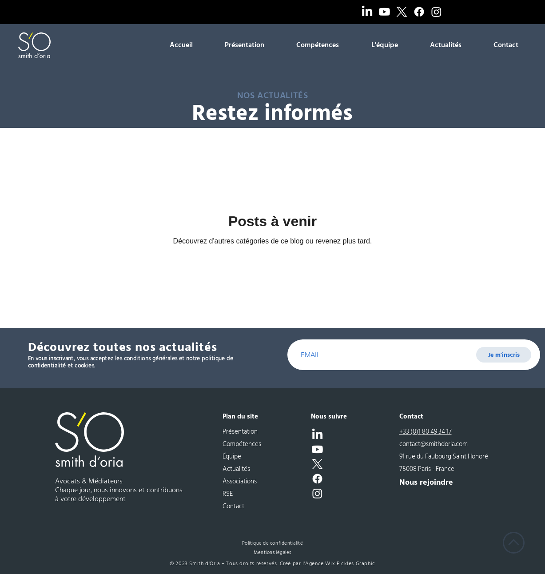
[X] (401, 11)
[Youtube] (384, 11)
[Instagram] (436, 11)
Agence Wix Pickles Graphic (340, 563)
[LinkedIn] (367, 11)
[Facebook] (419, 11)
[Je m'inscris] (503, 355)
